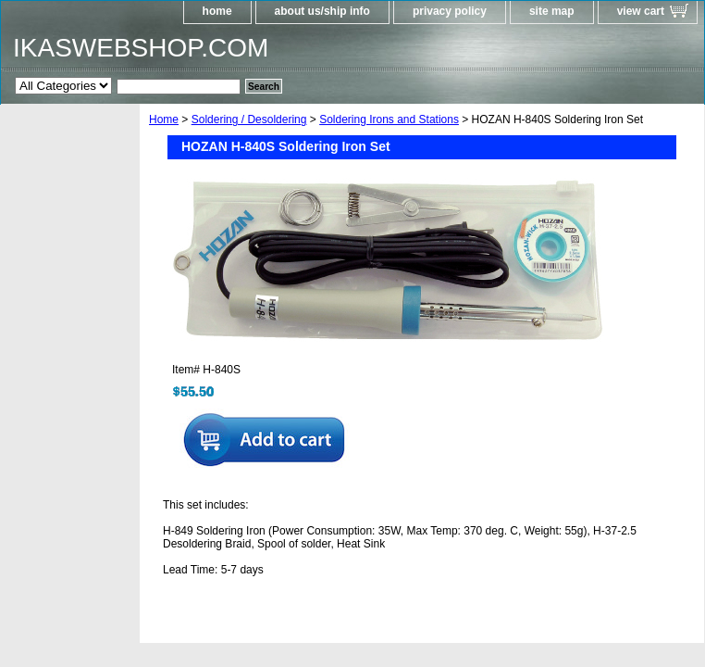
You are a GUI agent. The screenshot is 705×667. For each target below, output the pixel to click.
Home (164, 119)
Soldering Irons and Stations (389, 119)
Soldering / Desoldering (249, 119)
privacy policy (450, 11)
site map (552, 11)
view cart (640, 11)
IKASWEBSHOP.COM (140, 47)
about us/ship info (322, 11)
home (217, 11)
